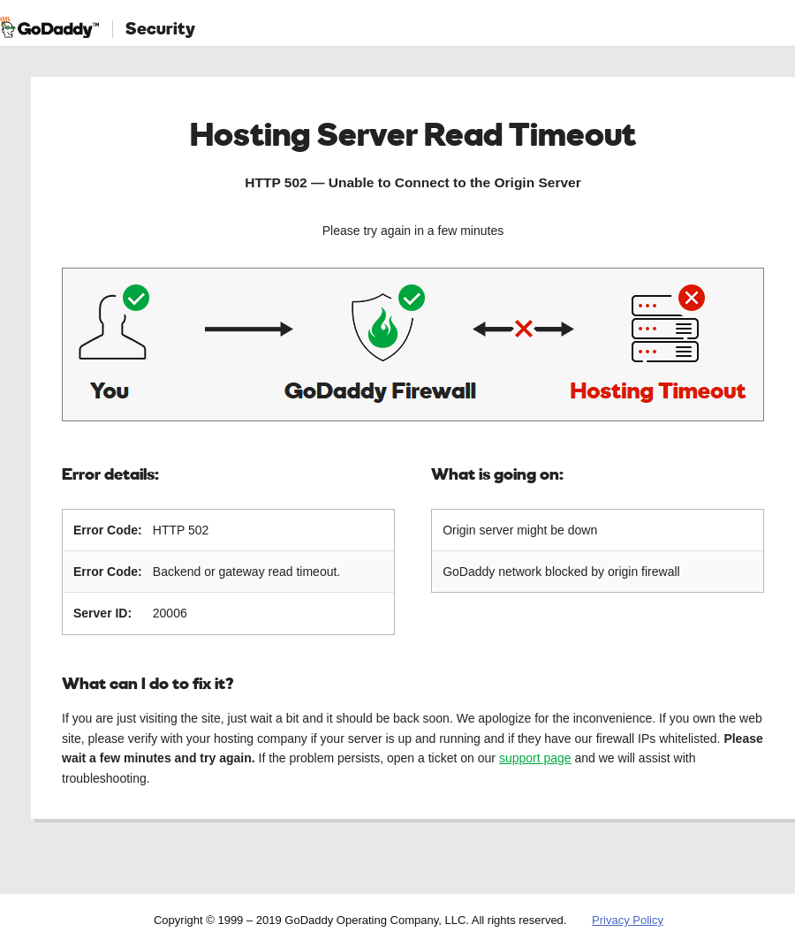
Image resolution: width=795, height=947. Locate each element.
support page (535, 758)
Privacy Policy (627, 920)
